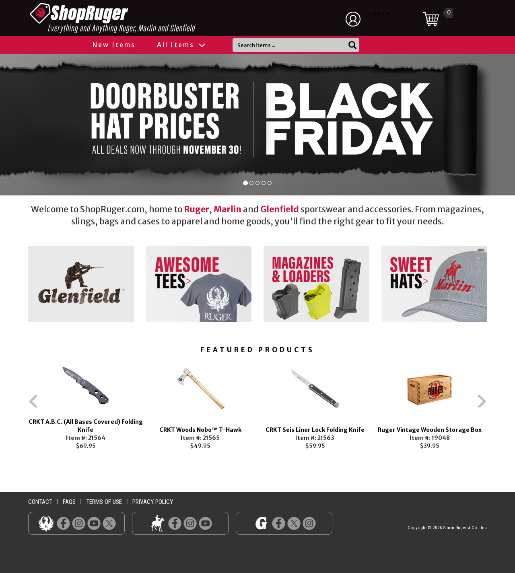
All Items (180, 45)
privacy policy (152, 501)
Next (499, 405)
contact (40, 501)
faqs (69, 501)
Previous (16, 405)
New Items (114, 45)
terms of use (104, 501)
